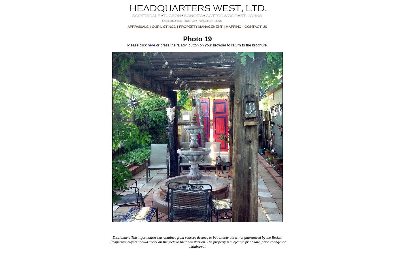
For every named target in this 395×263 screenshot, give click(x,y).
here (151, 45)
